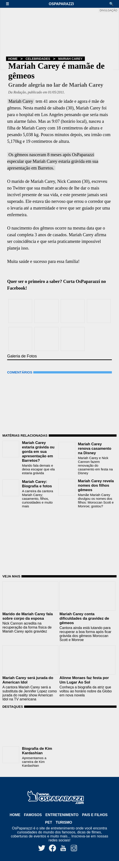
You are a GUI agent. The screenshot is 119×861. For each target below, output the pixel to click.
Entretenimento (61, 815)
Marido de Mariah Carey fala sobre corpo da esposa (27, 616)
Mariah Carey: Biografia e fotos (37, 484)
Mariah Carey (70, 58)
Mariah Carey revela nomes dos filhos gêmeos (96, 485)
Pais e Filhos (94, 815)
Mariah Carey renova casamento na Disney (94, 448)
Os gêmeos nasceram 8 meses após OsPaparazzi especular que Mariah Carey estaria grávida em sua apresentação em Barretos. (52, 161)
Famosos (33, 815)
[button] (9, 4)
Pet (48, 822)
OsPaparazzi (61, 4)
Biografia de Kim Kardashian (37, 750)
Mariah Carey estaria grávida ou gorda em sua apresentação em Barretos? (38, 452)
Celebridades (37, 58)
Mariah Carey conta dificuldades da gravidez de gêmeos (84, 618)
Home (13, 58)
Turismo (64, 822)
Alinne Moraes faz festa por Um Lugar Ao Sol (84, 680)
